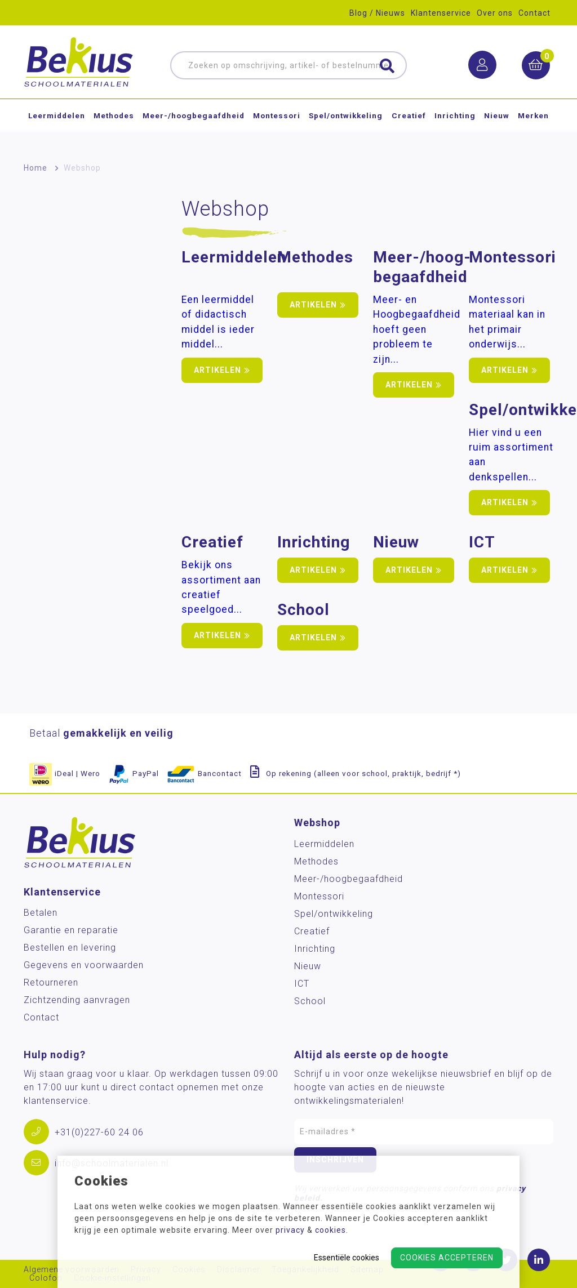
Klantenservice (441, 12)
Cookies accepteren (447, 1257)
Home (35, 167)
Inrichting (455, 126)
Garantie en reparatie (71, 930)
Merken (533, 126)
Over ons (495, 12)
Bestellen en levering (70, 947)
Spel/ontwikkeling (346, 126)
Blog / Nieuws (377, 12)
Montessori (276, 126)
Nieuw (496, 126)
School (310, 1001)
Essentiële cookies (346, 1257)
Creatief (409, 126)
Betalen (40, 912)
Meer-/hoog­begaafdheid (194, 126)
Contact (534, 12)
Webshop (82, 167)
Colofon (46, 1278)
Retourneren (51, 982)
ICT (301, 983)
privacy (290, 1229)
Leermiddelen (56, 126)
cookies (330, 1229)
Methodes (114, 126)
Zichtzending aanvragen (77, 1000)
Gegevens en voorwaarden (84, 965)
